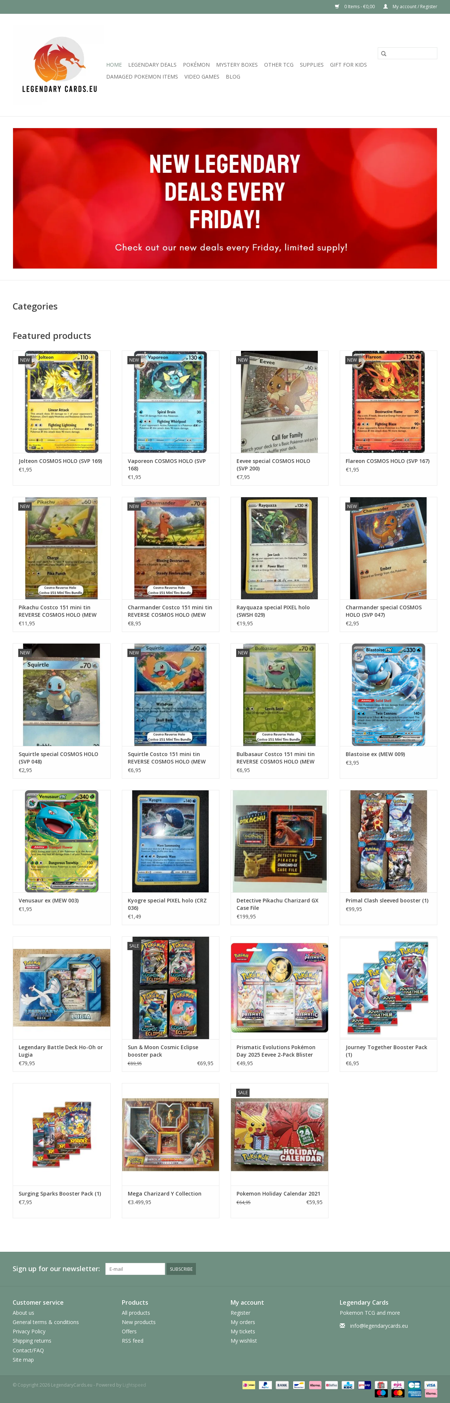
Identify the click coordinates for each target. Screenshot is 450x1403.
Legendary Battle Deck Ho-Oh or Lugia (61, 1051)
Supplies (312, 64)
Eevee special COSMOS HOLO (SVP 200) (273, 464)
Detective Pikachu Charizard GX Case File (278, 904)
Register (240, 1312)
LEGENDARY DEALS (152, 64)
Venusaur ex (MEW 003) (49, 900)
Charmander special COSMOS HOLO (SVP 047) (384, 611)
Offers (129, 1331)
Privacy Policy (29, 1331)
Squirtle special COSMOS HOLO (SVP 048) (58, 757)
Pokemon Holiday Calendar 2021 (278, 1193)
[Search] (407, 53)
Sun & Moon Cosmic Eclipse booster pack (163, 1051)
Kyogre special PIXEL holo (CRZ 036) (167, 904)
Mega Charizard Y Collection (165, 1193)
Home (114, 64)
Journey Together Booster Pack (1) (386, 1051)
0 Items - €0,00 (355, 6)
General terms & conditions (46, 1322)
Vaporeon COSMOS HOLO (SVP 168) (167, 464)
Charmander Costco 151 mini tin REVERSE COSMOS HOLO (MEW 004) (170, 611)
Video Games (201, 76)
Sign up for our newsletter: (56, 1269)
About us (23, 1312)
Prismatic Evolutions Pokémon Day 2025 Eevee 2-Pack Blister (276, 1051)
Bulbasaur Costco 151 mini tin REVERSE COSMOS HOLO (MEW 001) (276, 757)
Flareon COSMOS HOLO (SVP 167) (388, 460)
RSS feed (132, 1340)
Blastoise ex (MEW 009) (375, 754)
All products (136, 1312)
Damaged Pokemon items (142, 76)
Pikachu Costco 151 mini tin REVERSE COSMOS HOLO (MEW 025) (57, 611)
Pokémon (196, 64)
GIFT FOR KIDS (348, 64)
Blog (233, 76)
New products (139, 1322)
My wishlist (244, 1340)
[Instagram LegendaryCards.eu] (431, 1269)
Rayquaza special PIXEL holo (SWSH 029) (273, 611)
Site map (23, 1359)
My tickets (243, 1331)
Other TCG (279, 64)
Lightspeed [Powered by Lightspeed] (134, 1385)
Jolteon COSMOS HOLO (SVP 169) (60, 460)
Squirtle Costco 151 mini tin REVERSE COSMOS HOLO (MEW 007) (167, 757)
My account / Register (410, 6)
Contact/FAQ (28, 1350)
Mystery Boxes (237, 64)
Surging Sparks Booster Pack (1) (60, 1193)
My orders (243, 1322)
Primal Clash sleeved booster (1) (387, 900)
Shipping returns (32, 1340)
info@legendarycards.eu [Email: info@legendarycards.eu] (379, 1325)
